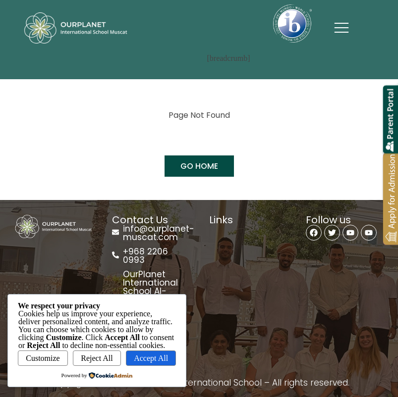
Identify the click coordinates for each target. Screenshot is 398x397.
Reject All (97, 358)
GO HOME (199, 166)
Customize (42, 358)
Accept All (151, 358)
